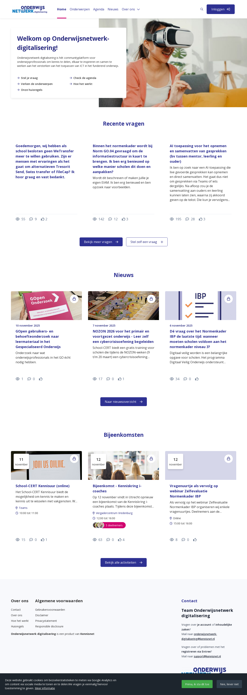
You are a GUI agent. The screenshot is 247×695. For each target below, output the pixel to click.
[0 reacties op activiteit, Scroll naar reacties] (33, 539)
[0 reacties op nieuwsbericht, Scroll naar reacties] (31, 379)
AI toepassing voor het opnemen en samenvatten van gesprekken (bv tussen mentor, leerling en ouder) (198, 153)
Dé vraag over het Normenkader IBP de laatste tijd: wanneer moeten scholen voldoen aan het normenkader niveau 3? (198, 339)
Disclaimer (41, 615)
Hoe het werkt (20, 621)
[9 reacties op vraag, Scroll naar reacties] (33, 219)
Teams (23, 508)
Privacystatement (46, 621)
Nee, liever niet (229, 684)
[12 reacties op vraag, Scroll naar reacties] (113, 219)
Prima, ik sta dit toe (197, 684)
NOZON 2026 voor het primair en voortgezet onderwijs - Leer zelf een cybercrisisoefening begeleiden (123, 336)
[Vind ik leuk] (44, 219)
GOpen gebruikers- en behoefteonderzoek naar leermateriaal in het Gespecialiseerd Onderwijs (38, 339)
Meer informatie (45, 688)
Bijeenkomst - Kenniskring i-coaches (117, 488)
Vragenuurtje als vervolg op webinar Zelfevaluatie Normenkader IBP (194, 491)
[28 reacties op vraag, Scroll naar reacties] (190, 219)
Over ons (16, 615)
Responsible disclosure (49, 626)
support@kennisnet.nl (207, 656)
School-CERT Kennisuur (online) (42, 486)
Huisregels (17, 626)
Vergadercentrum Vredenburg (114, 513)
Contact (16, 609)
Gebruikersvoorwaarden (50, 609)
